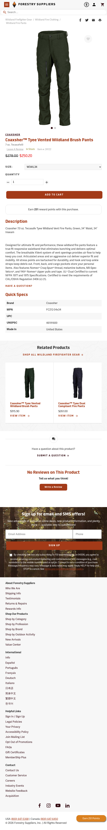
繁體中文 (10, 698)
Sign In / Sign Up (15, 716)
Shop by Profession (16, 624)
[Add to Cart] (54, 195)
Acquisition (12, 796)
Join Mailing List (15, 737)
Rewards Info (13, 609)
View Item (20, 415)
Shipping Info (13, 593)
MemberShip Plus (15, 757)
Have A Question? (18, 286)
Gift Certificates (15, 752)
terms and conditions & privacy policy (64, 568)
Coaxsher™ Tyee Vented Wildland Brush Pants (49, 140)
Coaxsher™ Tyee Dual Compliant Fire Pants (71, 405)
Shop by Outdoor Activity (20, 634)
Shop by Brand (13, 629)
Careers (10, 780)
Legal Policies (13, 721)
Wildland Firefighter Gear (18, 19)
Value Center (13, 644)
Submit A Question (53, 455)
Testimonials (12, 598)
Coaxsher (12, 135)
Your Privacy (12, 727)
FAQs (8, 747)
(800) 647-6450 (49, 819)
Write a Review (53, 487)
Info (7, 657)
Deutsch (10, 678)
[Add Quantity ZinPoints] (46, 182)
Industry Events (14, 785)
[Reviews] (14, 149)
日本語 (9, 688)
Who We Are (12, 588)
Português (11, 668)
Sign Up (54, 545)
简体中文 (10, 693)
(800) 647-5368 (20, 819)
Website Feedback (16, 791)
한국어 (9, 703)
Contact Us (12, 770)
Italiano (9, 683)
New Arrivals (13, 639)
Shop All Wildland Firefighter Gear (53, 354)
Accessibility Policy (17, 732)
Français (10, 673)
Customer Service (16, 775)
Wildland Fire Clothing (46, 19)
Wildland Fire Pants (16, 23)
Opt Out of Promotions (18, 742)
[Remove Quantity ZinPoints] (8, 182)
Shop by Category (15, 619)
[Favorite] (88, 39)
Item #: (44, 149)
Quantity (12, 174)
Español (10, 663)
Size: (9, 167)
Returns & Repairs (16, 603)
